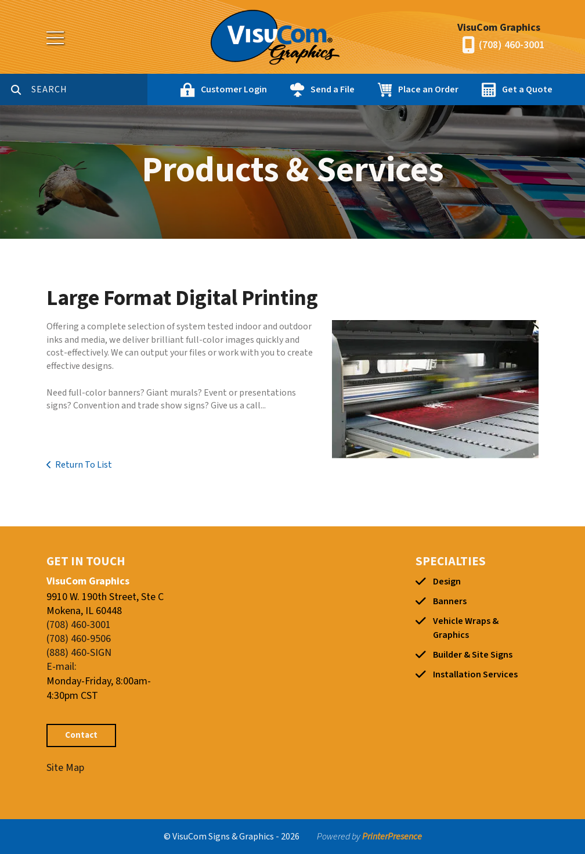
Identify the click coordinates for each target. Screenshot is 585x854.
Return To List (83, 464)
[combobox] (89, 89)
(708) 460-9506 (78, 638)
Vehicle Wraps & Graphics (466, 628)
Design (447, 581)
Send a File (332, 89)
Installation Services (475, 674)
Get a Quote (527, 89)
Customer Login (234, 89)
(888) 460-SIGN (78, 652)
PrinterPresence (392, 836)
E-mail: (61, 666)
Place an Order (428, 89)
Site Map (65, 767)
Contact (81, 735)
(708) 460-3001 (511, 45)
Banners (450, 601)
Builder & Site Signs (472, 654)
